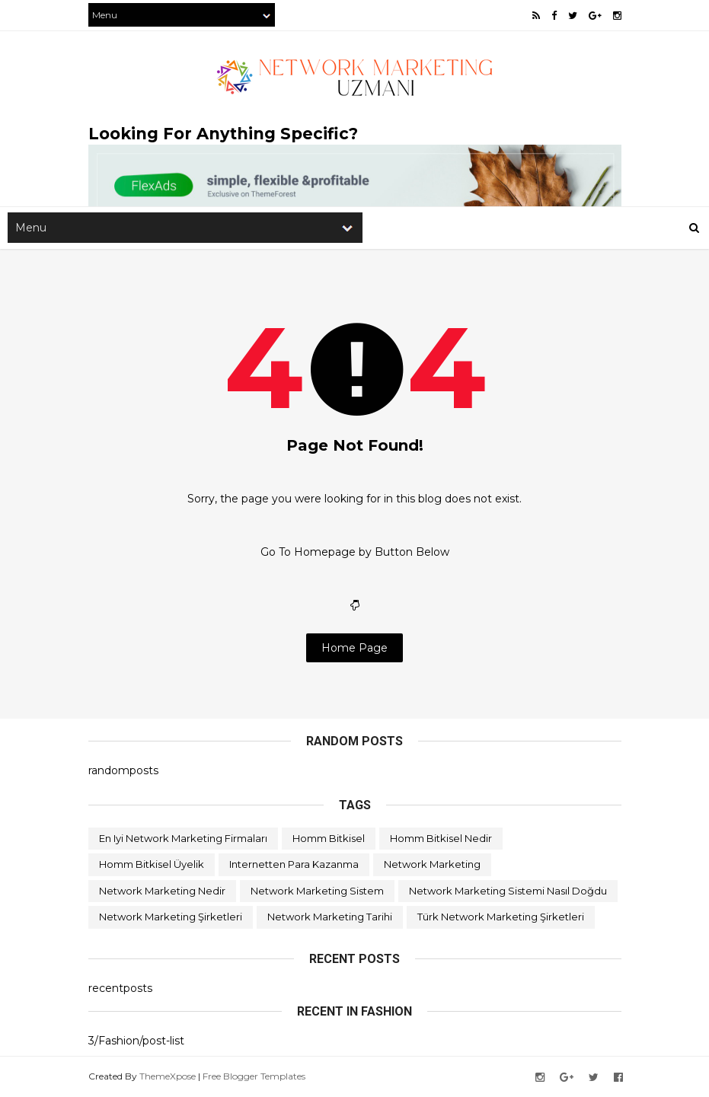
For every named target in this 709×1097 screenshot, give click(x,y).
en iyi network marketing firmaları (183, 838)
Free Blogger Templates (254, 1076)
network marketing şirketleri (170, 916)
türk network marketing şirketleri (500, 916)
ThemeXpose (167, 1076)
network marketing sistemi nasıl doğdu (508, 891)
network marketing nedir (162, 891)
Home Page (354, 648)
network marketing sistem (317, 891)
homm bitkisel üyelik (151, 864)
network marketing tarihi (329, 916)
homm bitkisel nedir (441, 838)
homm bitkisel (328, 838)
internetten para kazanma (294, 864)
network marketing (432, 864)
